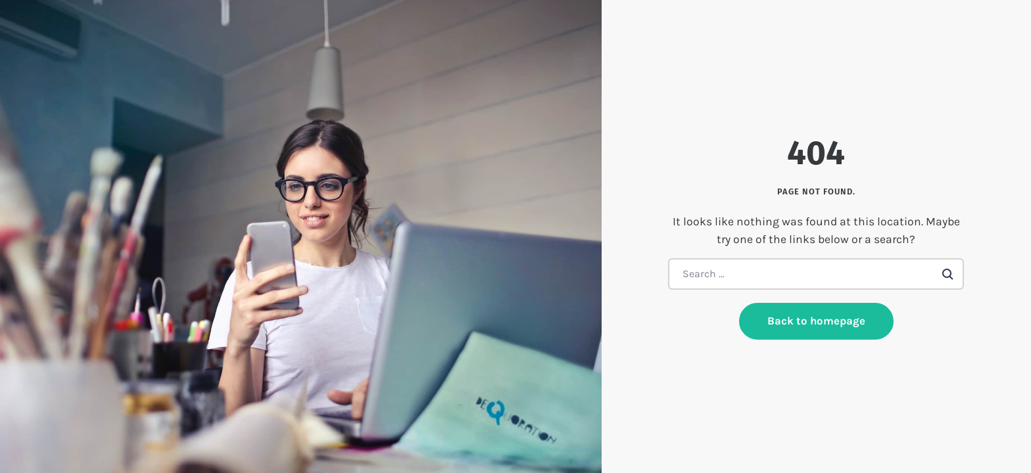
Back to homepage (816, 321)
